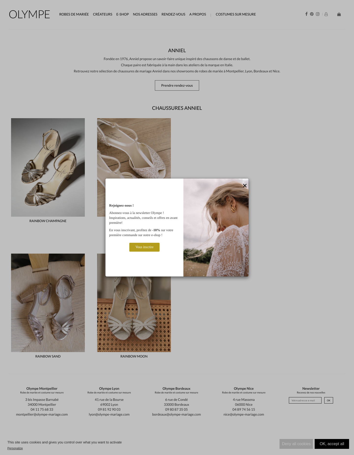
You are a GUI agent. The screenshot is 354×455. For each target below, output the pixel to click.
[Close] (244, 186)
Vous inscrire (144, 247)
